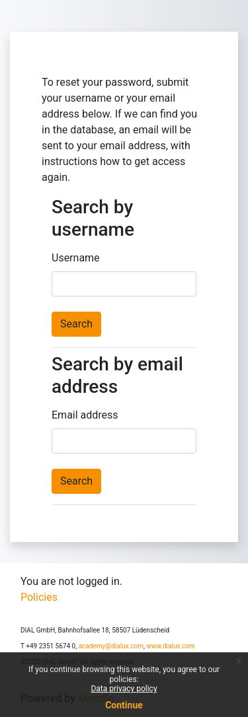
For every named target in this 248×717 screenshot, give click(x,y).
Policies (39, 597)
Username (76, 258)
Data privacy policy (124, 688)
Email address (85, 415)
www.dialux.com (170, 646)
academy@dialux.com (111, 646)
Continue (124, 705)
